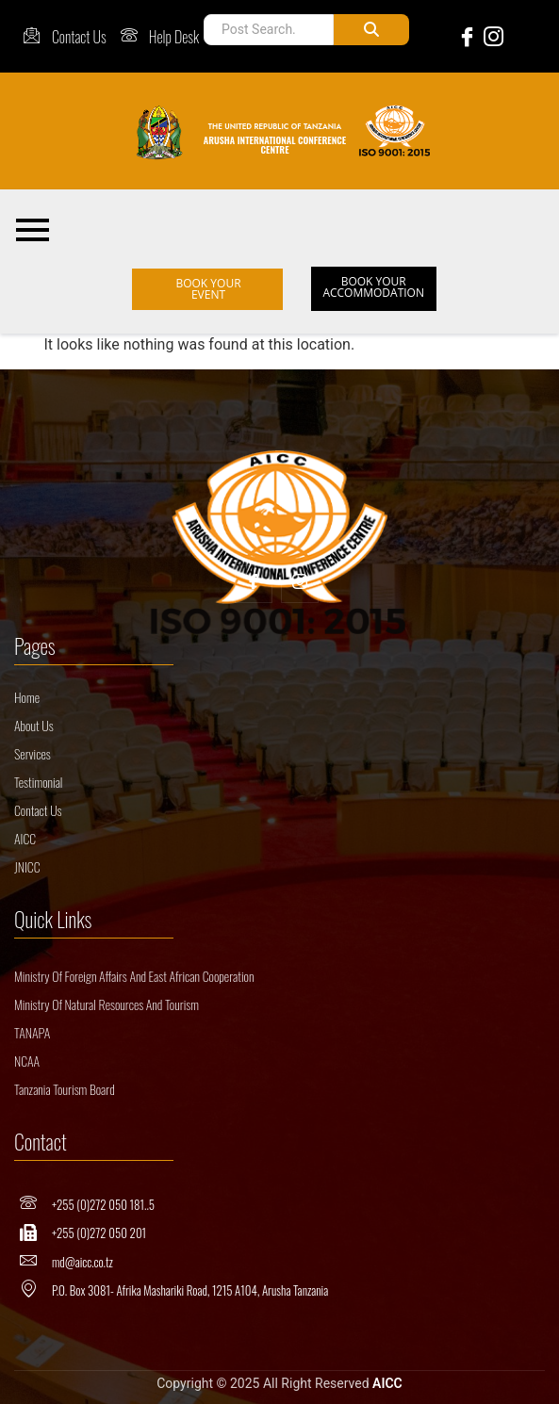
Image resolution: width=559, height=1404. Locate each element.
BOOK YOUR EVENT (207, 288)
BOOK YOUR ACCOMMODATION (373, 287)
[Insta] (300, 584)
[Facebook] (463, 36)
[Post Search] (268, 29)
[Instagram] (490, 36)
